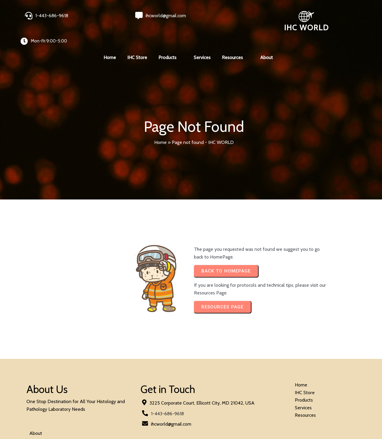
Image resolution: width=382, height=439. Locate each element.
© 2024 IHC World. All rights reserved (65, 418)
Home (160, 121)
